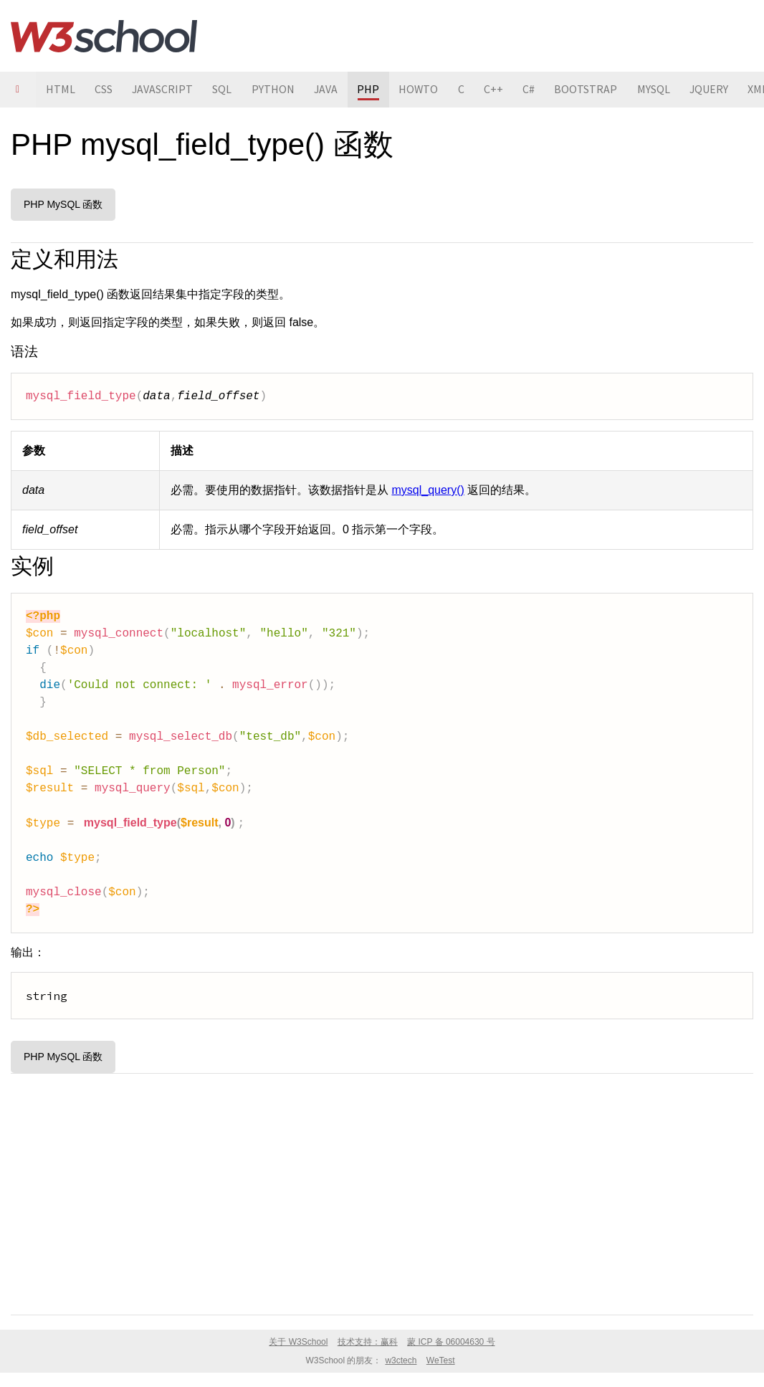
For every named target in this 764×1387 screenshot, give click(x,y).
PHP (373, 89)
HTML (60, 89)
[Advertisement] (382, 1191)
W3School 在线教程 (104, 36)
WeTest (440, 1360)
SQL (224, 89)
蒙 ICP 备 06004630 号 (451, 1342)
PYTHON (275, 89)
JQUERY (718, 89)
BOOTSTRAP (594, 89)
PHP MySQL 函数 (63, 204)
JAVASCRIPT (164, 89)
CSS (104, 89)
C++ (500, 89)
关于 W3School (298, 1342)
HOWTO (424, 89)
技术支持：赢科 (368, 1342)
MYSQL (662, 89)
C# (536, 89)
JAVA (329, 89)
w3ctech (400, 1360)
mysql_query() (427, 490)
